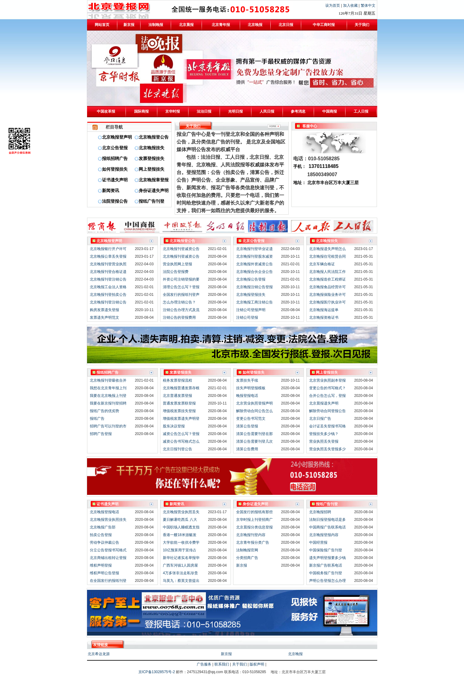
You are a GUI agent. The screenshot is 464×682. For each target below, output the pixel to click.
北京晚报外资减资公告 (254, 264)
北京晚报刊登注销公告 (108, 279)
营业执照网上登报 (177, 264)
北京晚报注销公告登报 (254, 287)
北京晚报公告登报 (250, 279)
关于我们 (239, 664)
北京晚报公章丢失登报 (108, 256)
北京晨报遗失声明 (323, 403)
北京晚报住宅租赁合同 (327, 256)
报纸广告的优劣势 (104, 411)
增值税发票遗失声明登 (181, 418)
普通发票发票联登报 (179, 403)
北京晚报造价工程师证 (327, 279)
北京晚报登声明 (117, 137)
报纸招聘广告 (115, 158)
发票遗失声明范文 (104, 317)
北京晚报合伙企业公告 (254, 272)
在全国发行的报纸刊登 (108, 581)
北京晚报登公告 (154, 137)
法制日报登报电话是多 (327, 519)
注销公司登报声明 (250, 310)
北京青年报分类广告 (252, 542)
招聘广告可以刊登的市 (108, 426)
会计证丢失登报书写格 (327, 426)
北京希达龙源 (99, 654)
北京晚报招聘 (320, 512)
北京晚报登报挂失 (250, 294)
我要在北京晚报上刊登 (108, 396)
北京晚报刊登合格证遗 (108, 272)
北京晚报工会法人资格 (108, 287)
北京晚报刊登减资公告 (181, 249)
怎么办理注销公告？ (179, 302)
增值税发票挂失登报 (179, 411)
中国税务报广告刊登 (325, 573)
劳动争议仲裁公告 (104, 542)
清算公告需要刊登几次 (254, 441)
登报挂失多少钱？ (323, 434)
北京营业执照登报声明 (254, 403)
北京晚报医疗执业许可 (327, 302)
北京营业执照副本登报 (327, 380)
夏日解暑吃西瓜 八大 (180, 519)
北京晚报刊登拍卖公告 (108, 294)
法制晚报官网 (247, 550)
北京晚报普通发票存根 (181, 388)
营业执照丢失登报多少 (327, 449)
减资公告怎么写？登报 (181, 434)
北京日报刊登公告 (177, 449)
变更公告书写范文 (250, 418)
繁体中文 (368, 5)
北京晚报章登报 (154, 180)
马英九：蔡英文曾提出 (181, 581)
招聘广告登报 (101, 434)
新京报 (241, 565)
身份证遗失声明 (154, 190)
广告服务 (204, 664)
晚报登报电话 (247, 396)
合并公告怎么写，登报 (327, 396)
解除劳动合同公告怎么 (254, 411)
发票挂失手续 (247, 380)
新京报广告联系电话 (325, 565)
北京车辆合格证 (322, 264)
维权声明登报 (101, 565)
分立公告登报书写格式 (108, 550)
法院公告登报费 (175, 272)
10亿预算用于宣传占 (179, 550)
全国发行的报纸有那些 (254, 512)
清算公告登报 (247, 426)
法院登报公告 (115, 201)
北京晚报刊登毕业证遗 (254, 249)
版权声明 (257, 664)
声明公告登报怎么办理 (327, 581)
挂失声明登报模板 (250, 388)
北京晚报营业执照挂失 (108, 519)
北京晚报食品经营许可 (327, 287)
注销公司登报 (247, 317)
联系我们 (221, 664)
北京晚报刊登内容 (250, 535)
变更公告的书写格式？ (327, 388)
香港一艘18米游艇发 (179, 535)
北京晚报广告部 (102, 527)
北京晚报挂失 (151, 148)
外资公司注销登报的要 (181, 279)
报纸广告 (97, 418)
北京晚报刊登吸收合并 (108, 380)
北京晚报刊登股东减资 (254, 256)
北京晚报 (295, 654)
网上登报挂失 (151, 169)
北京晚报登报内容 (323, 535)
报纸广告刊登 (151, 201)
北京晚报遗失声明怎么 (327, 249)
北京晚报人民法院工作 (327, 272)
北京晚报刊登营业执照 (108, 264)
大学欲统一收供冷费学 (181, 542)
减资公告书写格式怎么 (181, 441)
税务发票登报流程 (177, 380)
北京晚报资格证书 (323, 317)
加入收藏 (351, 5)
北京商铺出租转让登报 (108, 558)
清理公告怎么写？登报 (181, 287)
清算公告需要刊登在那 (254, 434)
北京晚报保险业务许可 (327, 294)
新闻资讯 (110, 190)
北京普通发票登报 (177, 396)
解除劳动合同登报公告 (327, 411)
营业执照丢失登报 (323, 441)
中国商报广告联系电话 (327, 527)
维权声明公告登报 (104, 573)
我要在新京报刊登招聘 (108, 403)
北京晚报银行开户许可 (108, 249)
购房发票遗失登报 (104, 310)
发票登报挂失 (151, 158)
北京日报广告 (320, 418)
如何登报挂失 (115, 169)
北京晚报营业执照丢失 (181, 512)
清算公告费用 (247, 449)
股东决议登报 (174, 426)
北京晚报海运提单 (323, 310)
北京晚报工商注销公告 (254, 302)
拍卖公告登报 (101, 535)
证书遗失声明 (115, 180)
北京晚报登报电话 (104, 512)
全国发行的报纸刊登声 (181, 294)
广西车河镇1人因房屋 (180, 565)
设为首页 (333, 5)
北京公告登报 (115, 148)
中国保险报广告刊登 (325, 550)
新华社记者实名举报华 (181, 558)
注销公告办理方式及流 (181, 310)
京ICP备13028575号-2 (157, 672)
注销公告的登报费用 (179, 317)
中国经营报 (318, 542)
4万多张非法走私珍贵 (180, 573)
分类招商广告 (247, 558)
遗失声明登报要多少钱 (327, 558)
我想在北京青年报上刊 (108, 388)
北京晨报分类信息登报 (254, 527)
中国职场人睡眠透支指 (181, 527)
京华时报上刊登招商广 (254, 519)
